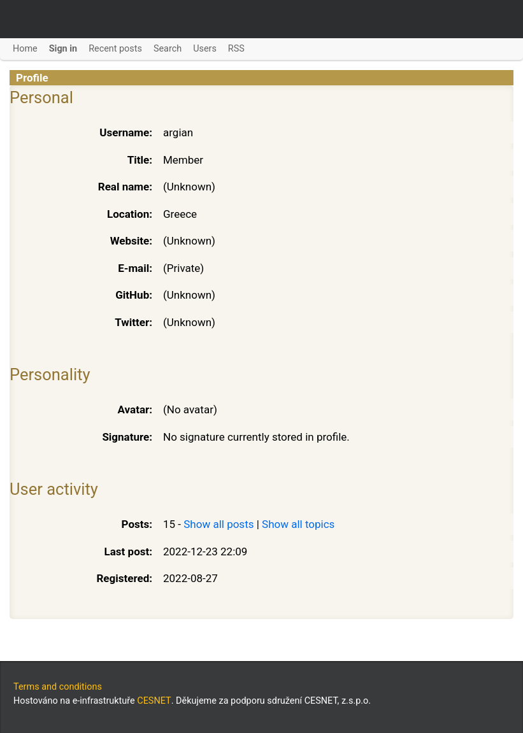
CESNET (154, 700)
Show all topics (298, 524)
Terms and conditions (57, 686)
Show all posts (218, 524)
